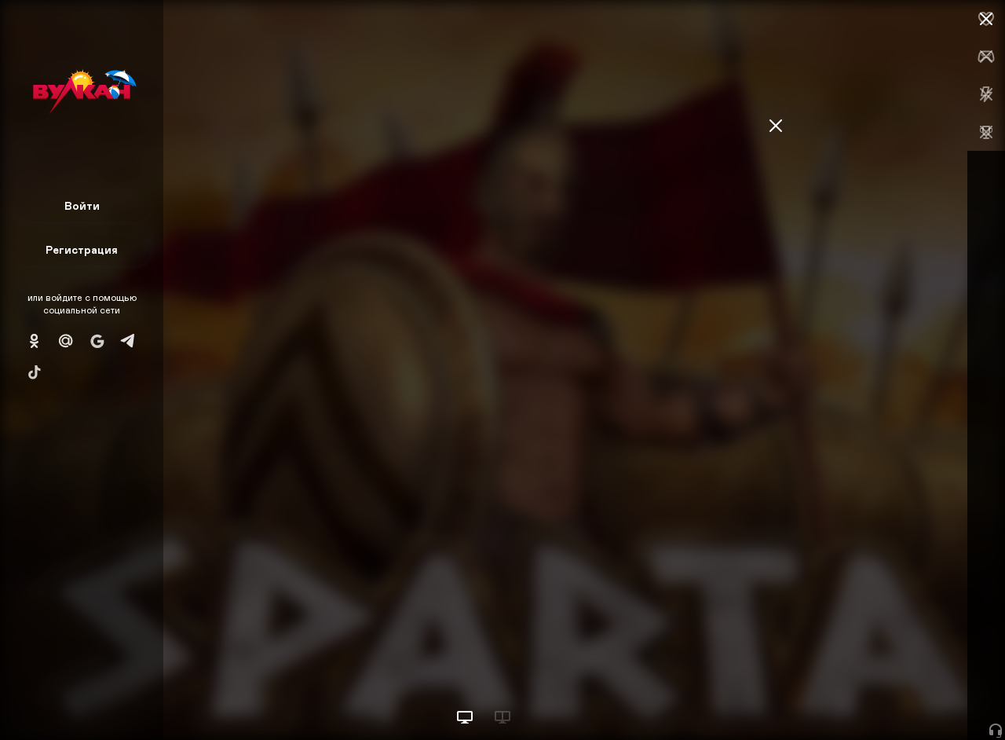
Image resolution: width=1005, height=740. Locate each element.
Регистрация (82, 249)
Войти (82, 205)
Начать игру (886, 698)
